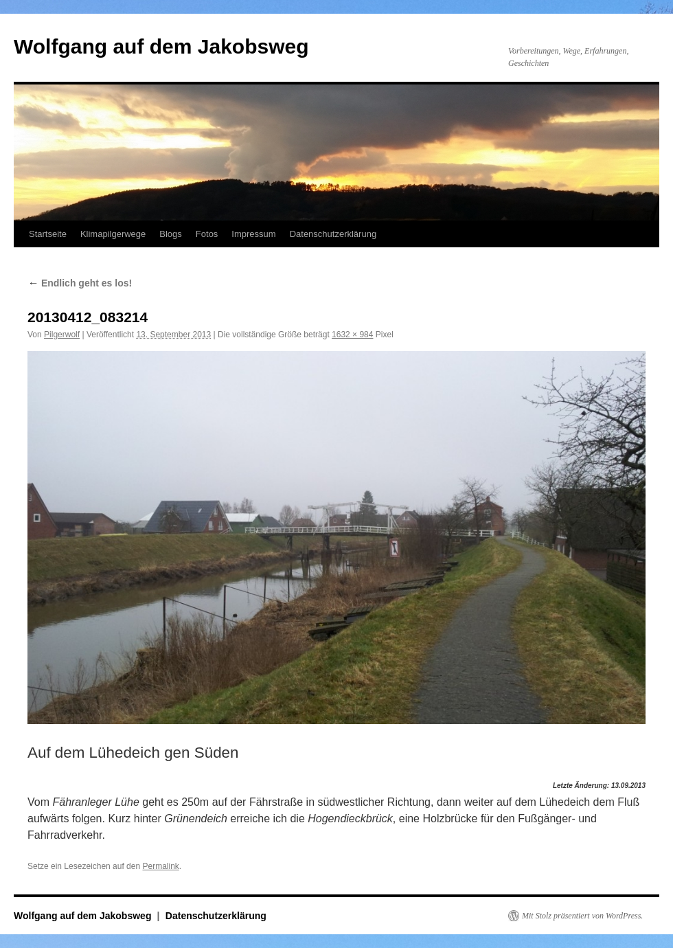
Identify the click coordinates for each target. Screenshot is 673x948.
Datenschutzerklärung (333, 234)
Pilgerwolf (62, 334)
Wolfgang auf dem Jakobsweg (161, 46)
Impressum (253, 234)
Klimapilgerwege (113, 234)
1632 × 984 (352, 334)
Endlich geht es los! (79, 283)
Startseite (48, 234)
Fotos (207, 234)
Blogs (170, 234)
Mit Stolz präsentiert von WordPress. (582, 916)
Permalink (160, 866)
